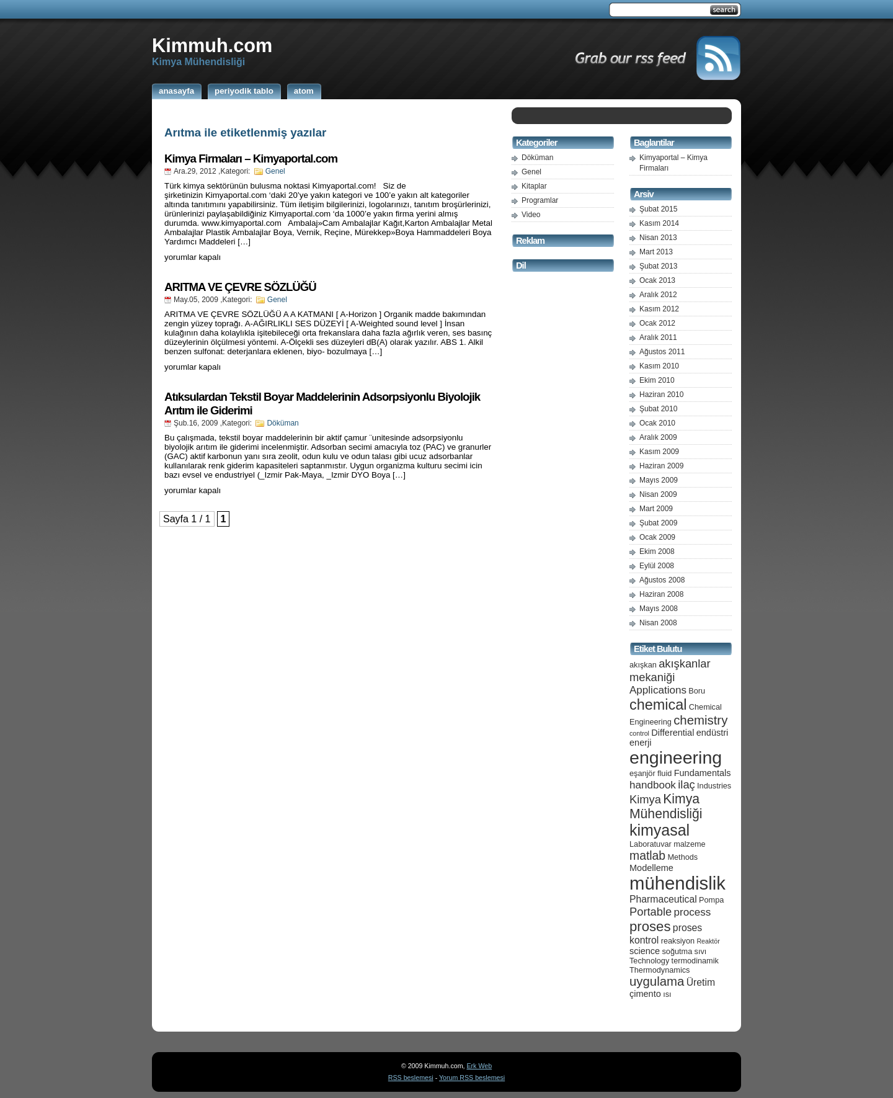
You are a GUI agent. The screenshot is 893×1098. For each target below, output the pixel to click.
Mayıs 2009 (658, 480)
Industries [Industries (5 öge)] (714, 785)
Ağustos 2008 (662, 580)
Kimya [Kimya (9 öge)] (645, 799)
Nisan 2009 (658, 494)
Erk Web (479, 1065)
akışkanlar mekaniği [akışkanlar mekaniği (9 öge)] (670, 670)
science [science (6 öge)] (644, 951)
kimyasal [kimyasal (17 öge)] (659, 830)
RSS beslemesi (410, 1077)
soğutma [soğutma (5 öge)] (677, 951)
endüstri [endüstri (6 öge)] (712, 733)
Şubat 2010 (658, 408)
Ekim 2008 (657, 551)
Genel (275, 171)
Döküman (282, 423)
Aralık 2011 (658, 337)
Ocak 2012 (657, 323)
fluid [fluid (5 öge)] (664, 773)
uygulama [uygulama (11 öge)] (656, 981)
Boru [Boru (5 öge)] (696, 690)
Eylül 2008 (656, 565)
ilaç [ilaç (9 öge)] (686, 784)
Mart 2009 (656, 508)
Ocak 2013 (657, 280)
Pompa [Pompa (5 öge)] (711, 899)
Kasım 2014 (659, 223)
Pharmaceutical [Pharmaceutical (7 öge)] (663, 899)
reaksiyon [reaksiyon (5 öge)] (678, 940)
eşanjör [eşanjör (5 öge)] (642, 773)
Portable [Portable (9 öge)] (650, 911)
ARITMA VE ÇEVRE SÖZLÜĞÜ (240, 286)
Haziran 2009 (661, 466)
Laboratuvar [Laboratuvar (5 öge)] (650, 844)
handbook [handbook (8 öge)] (652, 785)
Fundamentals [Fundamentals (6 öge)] (702, 773)
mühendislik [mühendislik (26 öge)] (677, 883)
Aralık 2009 (658, 437)
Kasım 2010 (659, 366)
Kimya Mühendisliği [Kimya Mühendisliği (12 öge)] (666, 806)
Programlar (540, 200)
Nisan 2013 (658, 237)
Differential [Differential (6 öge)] (672, 733)
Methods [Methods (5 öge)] (682, 857)
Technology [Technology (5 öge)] (649, 960)
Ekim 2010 (657, 380)
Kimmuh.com (212, 45)
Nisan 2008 (658, 622)
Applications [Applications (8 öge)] (657, 690)
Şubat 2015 (658, 209)
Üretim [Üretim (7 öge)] (700, 982)
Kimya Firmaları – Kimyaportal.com (250, 158)
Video (531, 214)
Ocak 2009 (657, 537)
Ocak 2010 (657, 423)
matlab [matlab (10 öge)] (647, 855)
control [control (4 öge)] (639, 733)
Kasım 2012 (659, 309)
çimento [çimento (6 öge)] (645, 994)
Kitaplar (534, 186)
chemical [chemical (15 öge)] (657, 705)
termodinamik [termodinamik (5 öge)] (695, 960)
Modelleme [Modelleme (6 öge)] (651, 868)
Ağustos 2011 (662, 351)
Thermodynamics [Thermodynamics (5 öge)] (659, 970)
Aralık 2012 (658, 294)
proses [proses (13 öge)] (650, 926)
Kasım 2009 (659, 451)
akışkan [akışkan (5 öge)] (643, 664)
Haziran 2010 (661, 394)
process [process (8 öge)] (692, 912)
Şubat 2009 (658, 523)
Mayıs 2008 (658, 608)
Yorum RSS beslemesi (472, 1077)
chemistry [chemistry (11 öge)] (700, 720)
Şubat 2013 (658, 266)
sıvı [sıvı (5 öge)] (701, 951)
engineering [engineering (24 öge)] (675, 757)
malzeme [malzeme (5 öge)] (689, 844)
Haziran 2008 (661, 594)
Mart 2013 (656, 252)
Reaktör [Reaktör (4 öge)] (707, 941)
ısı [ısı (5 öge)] (667, 994)
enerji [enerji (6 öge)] (640, 743)
